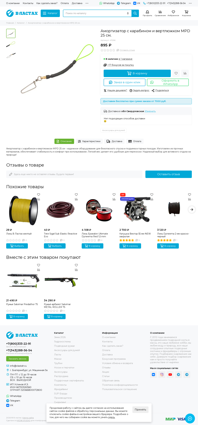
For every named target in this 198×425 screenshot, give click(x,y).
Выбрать (17, 246)
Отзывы (106, 367)
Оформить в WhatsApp (164, 82)
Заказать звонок (17, 358)
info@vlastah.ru (18, 365)
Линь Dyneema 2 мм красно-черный (173, 235)
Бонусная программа (114, 359)
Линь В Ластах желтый (19, 233)
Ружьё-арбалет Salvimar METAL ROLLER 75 (57, 305)
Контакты (28, 3)
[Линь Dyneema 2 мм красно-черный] (174, 209)
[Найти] (135, 13)
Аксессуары (60, 372)
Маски (57, 359)
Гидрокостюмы (62, 341)
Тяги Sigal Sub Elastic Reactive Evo (60, 235)
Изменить (150, 111)
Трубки (58, 363)
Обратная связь (111, 380)
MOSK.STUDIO (23, 420)
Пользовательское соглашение (119, 389)
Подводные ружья (64, 346)
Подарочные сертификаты (69, 380)
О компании (13, 3)
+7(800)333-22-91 (154, 3)
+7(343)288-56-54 (176, 3)
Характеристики (89, 141)
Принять (140, 409)
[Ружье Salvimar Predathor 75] (23, 280)
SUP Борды (60, 393)
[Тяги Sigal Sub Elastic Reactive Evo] (61, 209)
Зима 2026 (60, 337)
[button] (191, 209)
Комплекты (60, 385)
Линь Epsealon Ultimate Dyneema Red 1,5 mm (95, 235)
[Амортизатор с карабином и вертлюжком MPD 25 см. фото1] (57, 69)
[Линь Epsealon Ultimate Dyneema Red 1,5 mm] (99, 209)
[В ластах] (22, 13)
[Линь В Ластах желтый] (23, 209)
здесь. (111, 417)
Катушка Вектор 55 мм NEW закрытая (135, 235)
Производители (63, 398)
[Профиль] (147, 13)
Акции (105, 372)
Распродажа (61, 376)
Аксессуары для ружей (113, 130)
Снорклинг (60, 402)
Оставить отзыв (168, 174)
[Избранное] (173, 13)
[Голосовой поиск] (127, 13)
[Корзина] (186, 13)
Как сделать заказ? (47, 3)
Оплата (65, 3)
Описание (64, 141)
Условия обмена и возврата (117, 363)
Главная (10, 23)
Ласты (57, 354)
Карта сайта (28, 417)
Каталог (21, 23)
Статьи (106, 376)
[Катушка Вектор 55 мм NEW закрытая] (136, 209)
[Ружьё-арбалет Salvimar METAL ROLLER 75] (61, 280)
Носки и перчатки (64, 367)
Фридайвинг (61, 389)
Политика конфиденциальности (120, 385)
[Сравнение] (160, 13)
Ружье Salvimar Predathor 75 (22, 304)
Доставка (77, 3)
